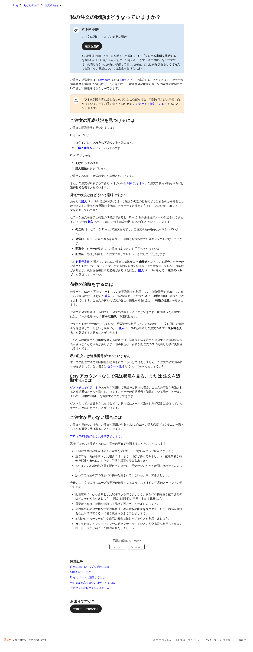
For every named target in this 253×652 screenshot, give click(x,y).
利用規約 (180, 639)
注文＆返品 (51, 5)
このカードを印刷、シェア (150, 103)
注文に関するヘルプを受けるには (90, 566)
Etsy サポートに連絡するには (87, 577)
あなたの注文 (31, 5)
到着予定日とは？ (80, 572)
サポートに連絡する (86, 609)
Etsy (15, 5)
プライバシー (195, 639)
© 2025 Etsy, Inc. (162, 639)
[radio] (117, 546)
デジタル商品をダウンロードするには (92, 582)
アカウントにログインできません (90, 588)
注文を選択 (92, 46)
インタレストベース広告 (217, 639)
